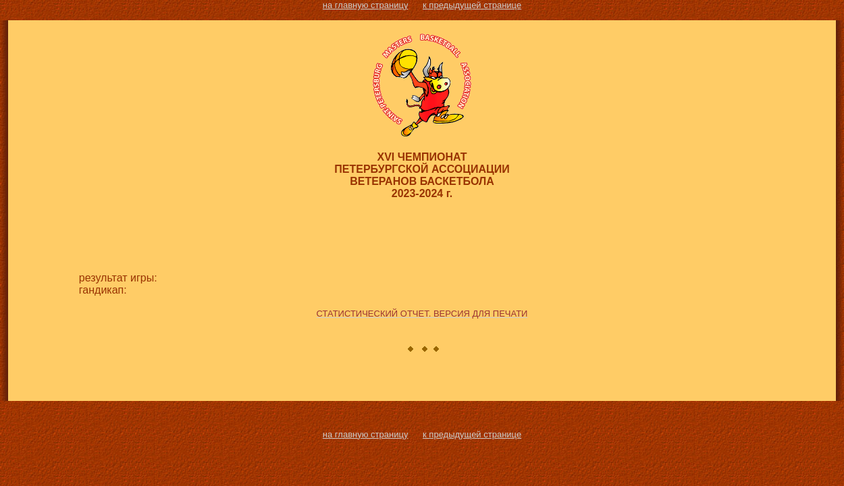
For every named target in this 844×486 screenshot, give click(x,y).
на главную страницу (365, 5)
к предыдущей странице (472, 5)
